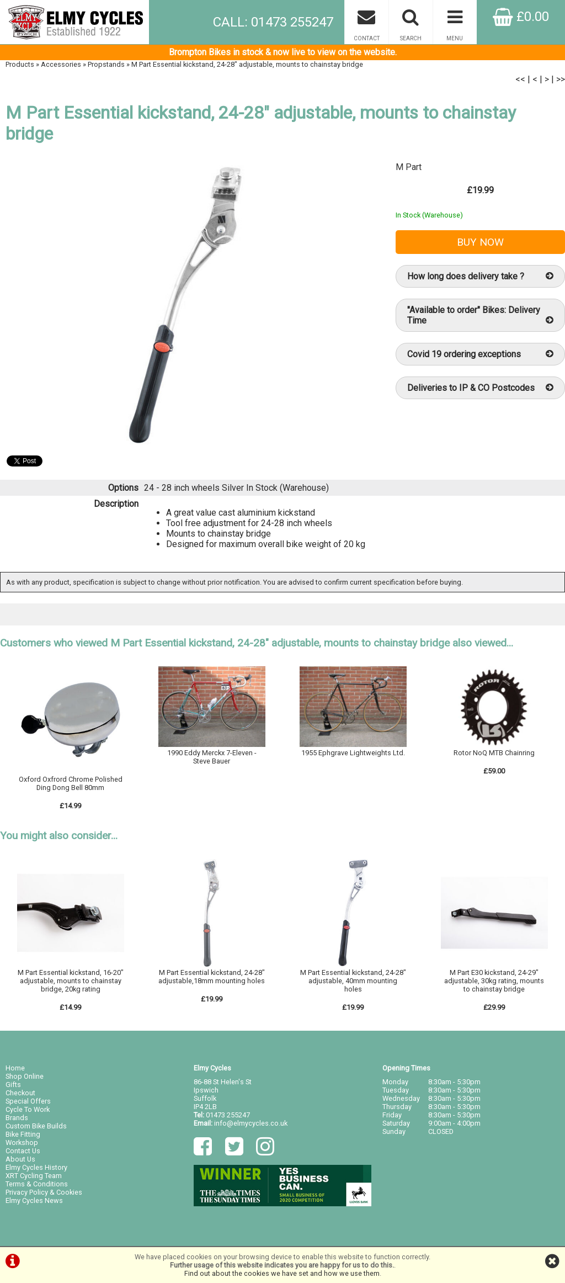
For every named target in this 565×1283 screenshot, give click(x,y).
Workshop (22, 1142)
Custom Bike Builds (36, 1126)
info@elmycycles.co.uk (250, 1123)
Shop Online (25, 1076)
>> (560, 79)
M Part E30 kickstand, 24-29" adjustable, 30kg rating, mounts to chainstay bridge (494, 980)
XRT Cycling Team (34, 1175)
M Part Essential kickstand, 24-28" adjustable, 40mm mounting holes (353, 980)
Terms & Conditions (37, 1184)
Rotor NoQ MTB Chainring (494, 753)
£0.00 (521, 16)
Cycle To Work (28, 1109)
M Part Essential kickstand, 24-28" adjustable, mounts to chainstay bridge (247, 64)
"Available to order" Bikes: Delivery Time (480, 315)
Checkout (20, 1093)
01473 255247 (228, 1115)
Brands (17, 1118)
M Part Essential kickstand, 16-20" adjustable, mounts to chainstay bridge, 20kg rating (71, 980)
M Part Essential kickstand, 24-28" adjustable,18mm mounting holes (211, 976)
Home (15, 1068)
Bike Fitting (23, 1134)
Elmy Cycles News (34, 1200)
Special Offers (28, 1101)
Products (20, 64)
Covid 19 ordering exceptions (480, 354)
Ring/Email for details (212, 771)
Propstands (106, 64)
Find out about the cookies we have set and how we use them (282, 1273)
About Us (20, 1159)
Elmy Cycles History (36, 1167)
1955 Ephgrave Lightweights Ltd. (353, 753)
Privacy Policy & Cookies (44, 1192)
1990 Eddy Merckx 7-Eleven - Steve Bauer (212, 757)
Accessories (61, 64)
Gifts (13, 1084)
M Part (409, 167)
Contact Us (23, 1151)
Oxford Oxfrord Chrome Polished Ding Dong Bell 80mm (70, 783)
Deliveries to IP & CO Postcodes (480, 388)
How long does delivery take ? (480, 276)
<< (520, 79)
